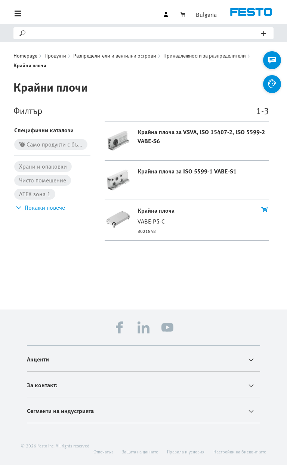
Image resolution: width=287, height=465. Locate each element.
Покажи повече (39, 207)
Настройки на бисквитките (239, 451)
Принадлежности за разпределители (204, 55)
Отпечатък (103, 451)
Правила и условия (185, 451)
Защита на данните (140, 451)
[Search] (144, 33)
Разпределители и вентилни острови (114, 55)
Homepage (25, 55)
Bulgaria (206, 14)
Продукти (55, 55)
